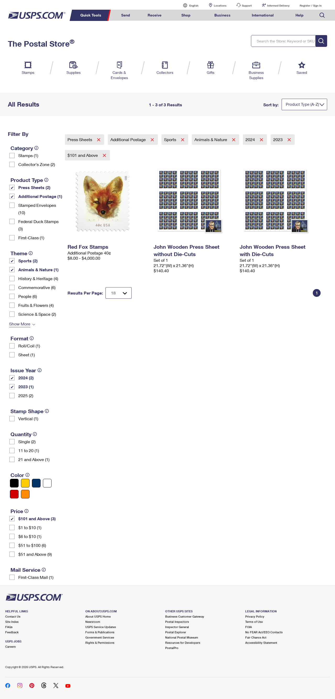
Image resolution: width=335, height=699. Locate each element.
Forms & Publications (99, 632)
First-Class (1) (31, 237)
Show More (19, 323)
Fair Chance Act (255, 637)
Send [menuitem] (125, 15)
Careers (10, 646)
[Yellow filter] (25, 483)
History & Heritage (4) (38, 278)
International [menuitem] (263, 15)
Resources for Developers (182, 642)
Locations (220, 5)
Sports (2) (28, 260)
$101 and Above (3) (37, 518)
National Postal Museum (181, 637)
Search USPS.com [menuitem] (322, 15)
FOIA (248, 627)
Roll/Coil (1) (29, 345)
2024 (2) (26, 377)
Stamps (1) (28, 155)
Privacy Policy (254, 616)
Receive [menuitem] (154, 15)
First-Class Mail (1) (35, 577)
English (188, 5)
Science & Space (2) (37, 314)
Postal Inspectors (177, 621)
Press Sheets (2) (34, 187)
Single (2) (27, 441)
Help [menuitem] (299, 15)
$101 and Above (83, 155)
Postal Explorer (175, 632)
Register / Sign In (311, 5)
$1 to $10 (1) (29, 527)
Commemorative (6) (36, 287)
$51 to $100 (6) (32, 545)
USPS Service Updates (100, 627)
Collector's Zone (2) (36, 164)
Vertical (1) (28, 418)
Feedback (12, 632)
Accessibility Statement (261, 642)
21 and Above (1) (33, 459)
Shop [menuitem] (186, 15)
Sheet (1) (26, 354)
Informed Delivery (278, 5)
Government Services (99, 637)
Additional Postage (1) (40, 196)
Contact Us (12, 616)
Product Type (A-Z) (302, 104)
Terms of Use (254, 621)
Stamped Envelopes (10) (37, 209)
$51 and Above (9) (35, 554)
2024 (250, 139)
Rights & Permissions (99, 642)
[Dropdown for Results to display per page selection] (118, 293)
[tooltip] (36, 148)
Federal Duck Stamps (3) (38, 225)
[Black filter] (14, 483)
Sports (170, 139)
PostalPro (171, 648)
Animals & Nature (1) (38, 269)
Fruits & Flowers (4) (36, 305)
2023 (278, 139)
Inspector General (177, 627)
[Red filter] (14, 494)
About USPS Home (98, 616)
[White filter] (47, 483)
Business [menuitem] (222, 15)
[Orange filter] (25, 494)
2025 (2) (25, 395)
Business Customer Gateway (184, 616)
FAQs (9, 627)
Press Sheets (80, 139)
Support (247, 5)
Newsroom (92, 621)
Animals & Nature (211, 139)
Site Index (12, 621)
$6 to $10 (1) (29, 536)
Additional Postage (128, 139)
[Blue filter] (36, 483)
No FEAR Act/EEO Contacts (264, 632)
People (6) (27, 296)
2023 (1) (26, 386)
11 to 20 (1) (28, 450)
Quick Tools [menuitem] (90, 15)
